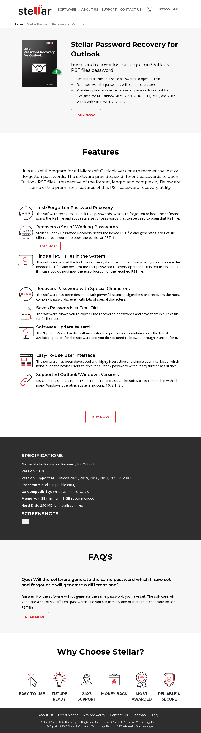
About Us (89, 9)
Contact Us (130, 9)
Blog (154, 715)
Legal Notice (68, 715)
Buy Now (86, 115)
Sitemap (139, 715)
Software (68, 9)
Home (18, 24)
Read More (48, 246)
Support (109, 9)
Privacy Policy (94, 715)
